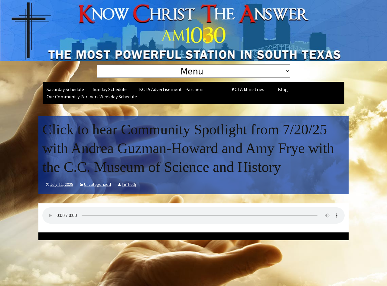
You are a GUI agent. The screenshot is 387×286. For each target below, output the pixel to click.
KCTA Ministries (248, 89)
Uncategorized (97, 184)
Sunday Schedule (110, 89)
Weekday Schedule (118, 97)
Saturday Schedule (65, 89)
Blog (283, 89)
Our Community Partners (73, 97)
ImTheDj (129, 184)
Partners (194, 89)
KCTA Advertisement (160, 89)
